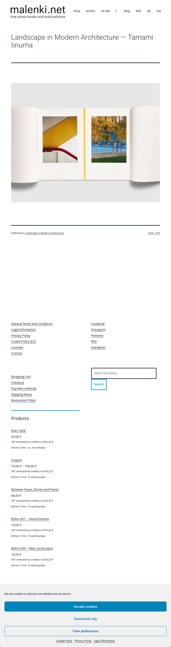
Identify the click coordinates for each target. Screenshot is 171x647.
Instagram (98, 329)
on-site (105, 11)
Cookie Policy (64, 641)
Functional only (85, 619)
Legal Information (104, 641)
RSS (94, 341)
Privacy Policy (83, 641)
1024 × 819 (154, 233)
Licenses (17, 347)
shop (76, 11)
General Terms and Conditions (32, 324)
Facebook (98, 324)
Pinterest (97, 335)
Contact (16, 353)
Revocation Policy (23, 400)
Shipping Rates (21, 394)
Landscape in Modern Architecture (44, 233)
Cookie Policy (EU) (23, 341)
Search (99, 384)
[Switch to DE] (149, 11)
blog (127, 11)
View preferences (85, 631)
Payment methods (24, 388)
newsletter (98, 347)
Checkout (17, 382)
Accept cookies (85, 607)
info (138, 11)
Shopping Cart (21, 376)
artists (90, 11)
